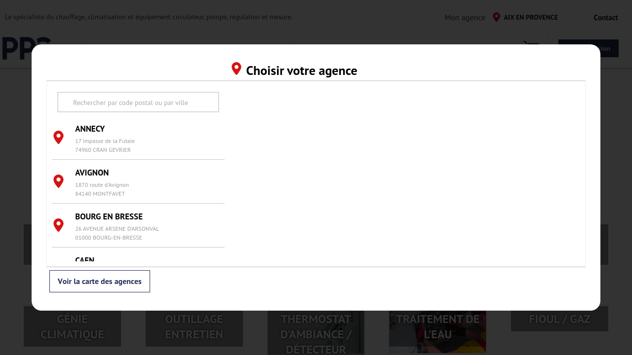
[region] (405, 173)
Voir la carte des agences (100, 281)
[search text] (138, 102)
